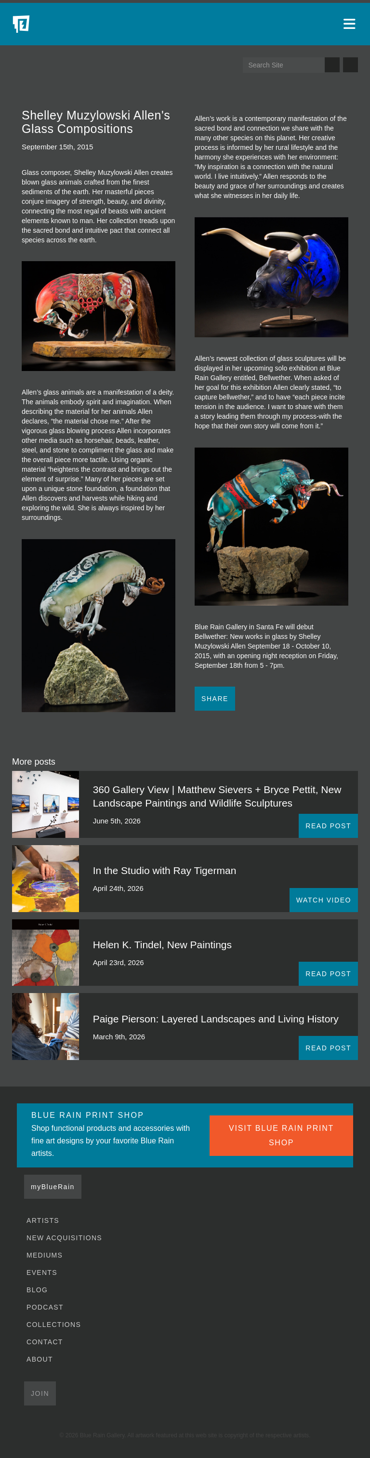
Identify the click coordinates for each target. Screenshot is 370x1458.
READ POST (328, 826)
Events (41, 1272)
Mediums (44, 1255)
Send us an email (350, 64)
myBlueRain (53, 1187)
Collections (53, 1324)
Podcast (45, 1307)
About (39, 1359)
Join (40, 1393)
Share (214, 698)
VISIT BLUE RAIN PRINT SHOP (281, 1135)
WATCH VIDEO (323, 900)
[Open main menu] (351, 24)
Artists (42, 1220)
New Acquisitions (64, 1238)
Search (332, 64)
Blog (37, 1290)
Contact (44, 1342)
